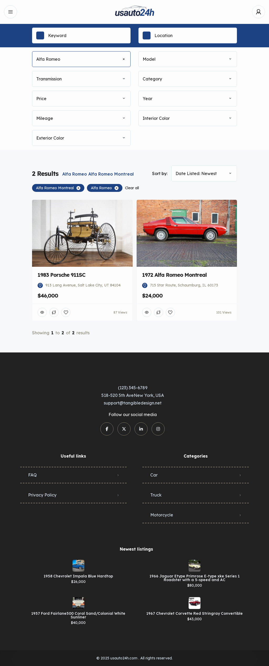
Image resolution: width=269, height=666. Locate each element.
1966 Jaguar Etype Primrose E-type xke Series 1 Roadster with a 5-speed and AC (194, 578)
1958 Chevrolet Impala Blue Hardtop (78, 576)
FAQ (32, 475)
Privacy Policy (42, 495)
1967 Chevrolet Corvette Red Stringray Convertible (194, 613)
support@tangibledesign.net (133, 403)
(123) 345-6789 (132, 387)
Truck (156, 495)
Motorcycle (161, 515)
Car (154, 475)
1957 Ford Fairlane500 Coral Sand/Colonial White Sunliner (78, 615)
